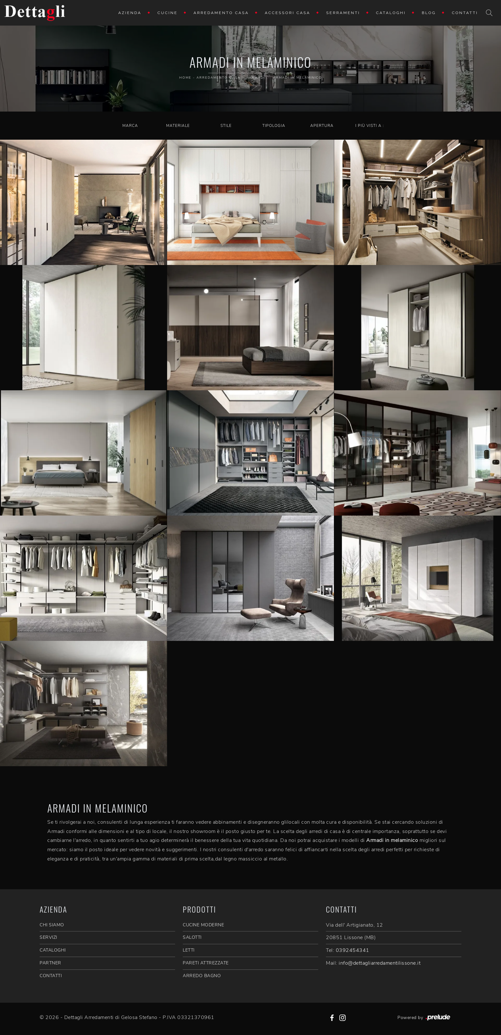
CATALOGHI (53, 950)
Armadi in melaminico (297, 77)
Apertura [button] (322, 125)
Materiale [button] (178, 125)
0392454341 (352, 950)
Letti (189, 950)
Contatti (465, 13)
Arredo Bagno (202, 976)
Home (185, 77)
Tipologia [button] (273, 125)
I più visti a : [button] (369, 125)
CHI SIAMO (52, 925)
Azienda (130, 13)
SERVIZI (48, 937)
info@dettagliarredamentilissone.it (379, 963)
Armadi (257, 77)
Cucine (168, 13)
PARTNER (50, 963)
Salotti (192, 937)
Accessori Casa (287, 13)
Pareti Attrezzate (206, 963)
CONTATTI (51, 976)
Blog (429, 13)
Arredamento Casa (221, 13)
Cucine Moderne (203, 925)
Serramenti (343, 13)
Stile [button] (226, 125)
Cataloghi (391, 13)
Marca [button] (130, 125)
